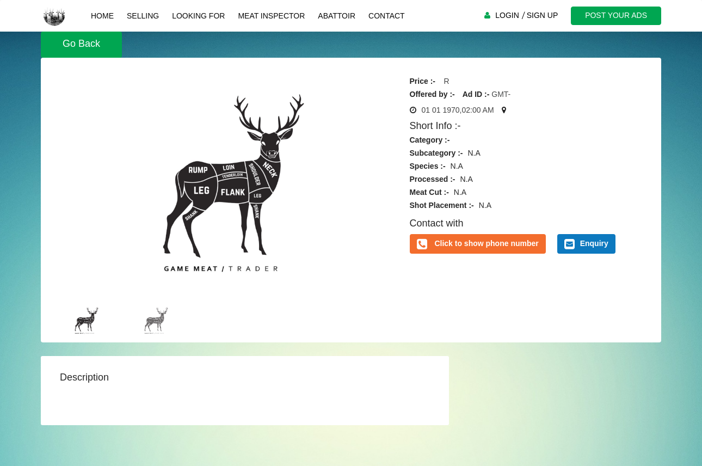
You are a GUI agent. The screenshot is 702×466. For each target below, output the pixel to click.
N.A (473, 153)
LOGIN (507, 15)
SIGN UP (542, 15)
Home (102, 15)
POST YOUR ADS (616, 15)
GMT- (500, 94)
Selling (143, 15)
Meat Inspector (271, 15)
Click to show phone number (486, 243)
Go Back (81, 43)
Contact (386, 15)
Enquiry (586, 244)
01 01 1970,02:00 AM (458, 110)
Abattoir (336, 15)
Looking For (198, 15)
